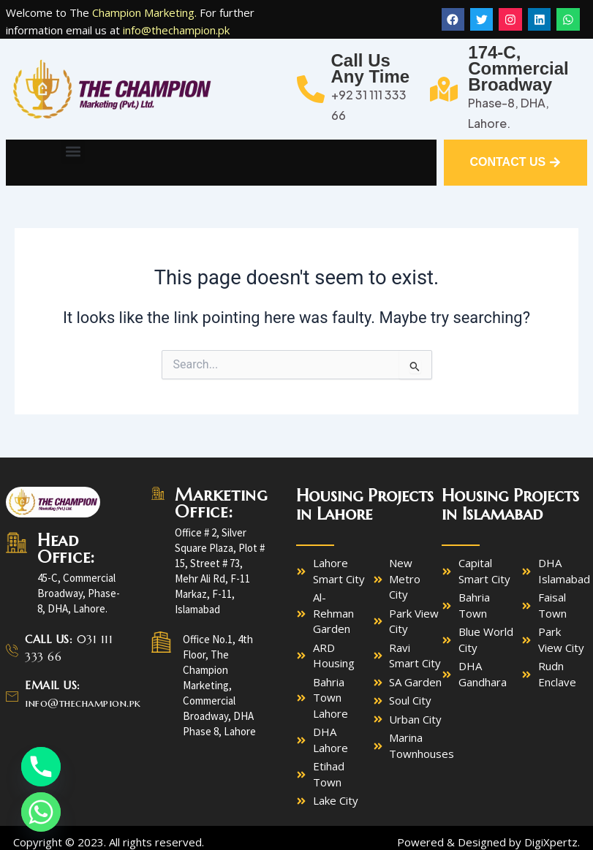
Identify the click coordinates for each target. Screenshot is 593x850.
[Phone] (41, 766)
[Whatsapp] (41, 812)
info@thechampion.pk (176, 30)
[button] (73, 152)
